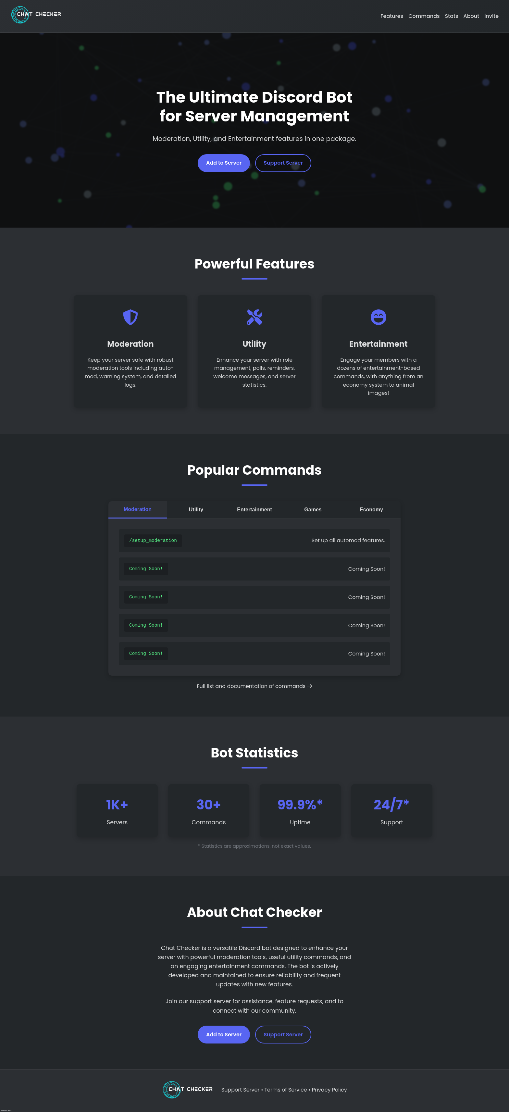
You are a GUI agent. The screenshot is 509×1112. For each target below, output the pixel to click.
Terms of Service (285, 1089)
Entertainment (254, 509)
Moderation (138, 509)
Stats (451, 16)
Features (391, 16)
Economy (371, 509)
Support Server (283, 163)
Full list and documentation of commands (254, 686)
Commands (424, 16)
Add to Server (224, 163)
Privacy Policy (329, 1089)
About (471, 16)
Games (312, 509)
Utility (196, 509)
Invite (491, 16)
